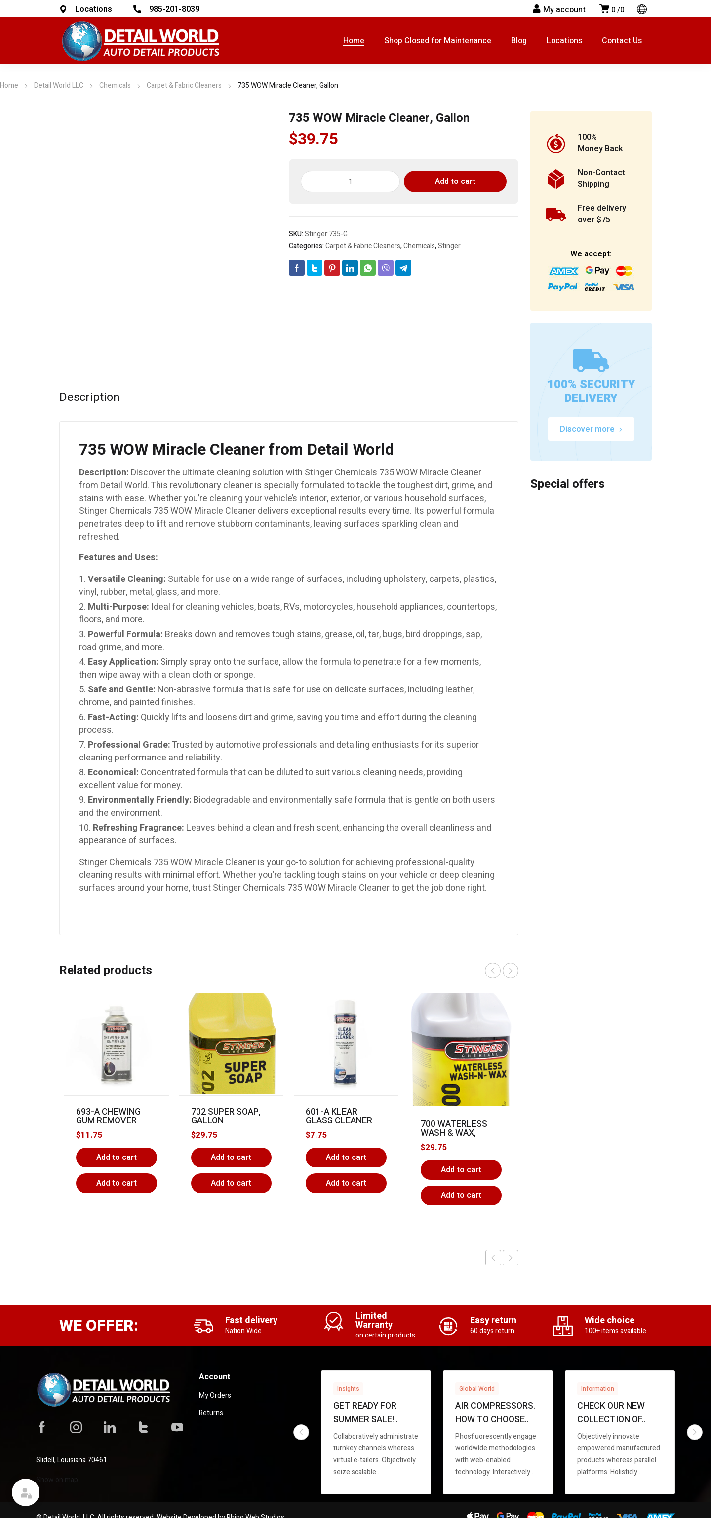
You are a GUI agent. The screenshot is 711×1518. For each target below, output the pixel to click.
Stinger (449, 246)
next (510, 970)
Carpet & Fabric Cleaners (184, 85)
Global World (477, 1388)
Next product (510, 1257)
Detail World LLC (58, 85)
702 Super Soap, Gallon (226, 1116)
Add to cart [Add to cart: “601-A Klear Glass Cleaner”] (346, 1157)
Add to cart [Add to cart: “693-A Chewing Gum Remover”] (116, 1157)
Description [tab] (89, 397)
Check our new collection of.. (611, 1412)
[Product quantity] (350, 181)
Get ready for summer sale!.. (365, 1412)
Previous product (493, 1257)
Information (597, 1388)
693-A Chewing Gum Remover (108, 1116)
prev (493, 970)
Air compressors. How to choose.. (495, 1412)
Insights (348, 1388)
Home (9, 85)
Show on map (57, 1480)
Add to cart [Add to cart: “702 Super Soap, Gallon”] (231, 1157)
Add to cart (455, 181)
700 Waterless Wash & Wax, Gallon (454, 1133)
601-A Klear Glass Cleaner (339, 1116)
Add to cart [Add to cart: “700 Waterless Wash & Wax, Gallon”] (461, 1170)
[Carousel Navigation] (501, 970)
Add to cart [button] (116, 1183)
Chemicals (115, 85)
